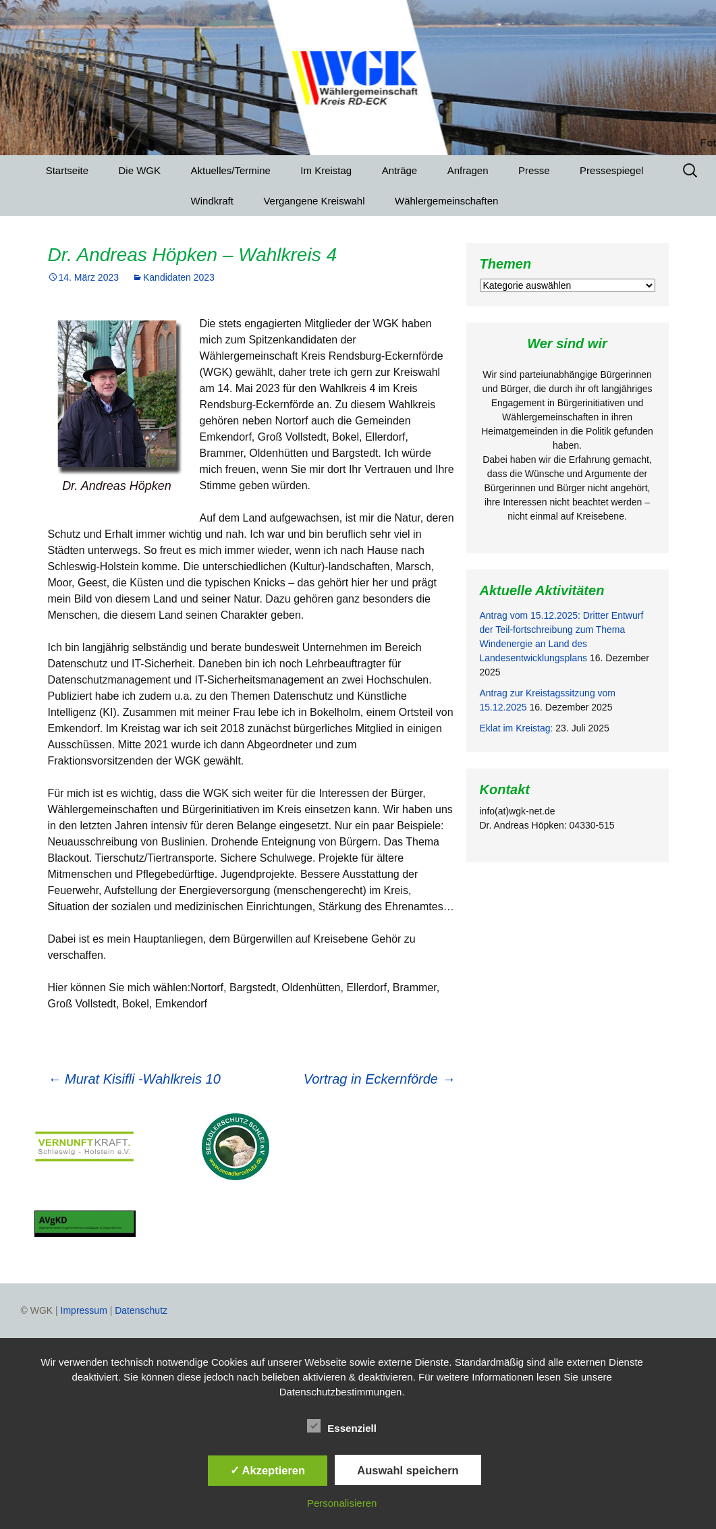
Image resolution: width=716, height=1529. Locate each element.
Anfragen (468, 170)
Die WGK (140, 170)
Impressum (84, 1310)
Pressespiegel (611, 170)
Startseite (67, 170)
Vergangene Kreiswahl (313, 200)
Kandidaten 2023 (179, 277)
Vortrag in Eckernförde (380, 1079)
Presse (534, 170)
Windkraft (212, 200)
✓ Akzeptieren (268, 1470)
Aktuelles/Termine (230, 170)
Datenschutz (141, 1310)
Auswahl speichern (407, 1470)
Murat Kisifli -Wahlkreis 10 (134, 1079)
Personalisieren (342, 1503)
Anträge (400, 170)
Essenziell (342, 1426)
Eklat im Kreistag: (516, 728)
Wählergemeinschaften (446, 200)
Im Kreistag (326, 170)
